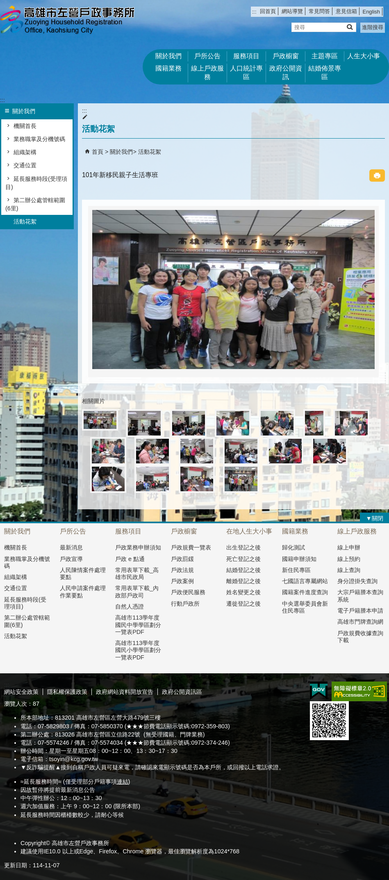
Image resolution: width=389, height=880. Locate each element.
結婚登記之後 (243, 570)
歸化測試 (293, 547)
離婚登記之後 (243, 581)
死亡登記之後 (243, 559)
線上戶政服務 (207, 72)
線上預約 (348, 559)
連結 (122, 781)
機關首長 (25, 126)
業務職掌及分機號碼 (39, 139)
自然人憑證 (129, 606)
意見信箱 (346, 11)
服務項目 (246, 55)
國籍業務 (168, 68)
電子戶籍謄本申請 (360, 610)
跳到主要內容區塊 (4, 4)
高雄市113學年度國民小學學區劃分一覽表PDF (138, 650)
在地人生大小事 (249, 531)
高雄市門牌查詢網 (360, 621)
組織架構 (25, 152)
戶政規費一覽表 (191, 547)
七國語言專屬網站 (305, 581)
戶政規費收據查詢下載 (360, 636)
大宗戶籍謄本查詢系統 (360, 595)
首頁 (97, 151)
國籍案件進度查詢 (305, 592)
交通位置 (25, 165)
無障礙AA (359, 691)
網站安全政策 (21, 691)
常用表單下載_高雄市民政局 (137, 573)
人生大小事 (363, 55)
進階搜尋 (372, 27)
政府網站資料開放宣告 (124, 691)
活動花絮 (25, 221)
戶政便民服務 (188, 592)
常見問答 (319, 11)
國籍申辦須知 (299, 559)
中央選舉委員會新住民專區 (305, 607)
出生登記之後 (243, 547)
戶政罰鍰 (182, 559)
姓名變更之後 (243, 592)
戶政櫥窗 (286, 55)
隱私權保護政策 (67, 691)
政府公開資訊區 (182, 691)
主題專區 (325, 55)
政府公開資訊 (285, 72)
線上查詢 (348, 570)
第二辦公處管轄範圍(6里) (35, 204)
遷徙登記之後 (243, 603)
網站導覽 (292, 11)
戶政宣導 (71, 559)
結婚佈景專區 (324, 72)
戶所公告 (207, 55)
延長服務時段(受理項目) (36, 183)
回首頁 (268, 11)
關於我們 (168, 55)
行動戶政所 (185, 603)
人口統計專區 (246, 72)
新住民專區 (296, 570)
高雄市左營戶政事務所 (69, 21)
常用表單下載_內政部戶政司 (137, 591)
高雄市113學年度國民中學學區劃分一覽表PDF (138, 624)
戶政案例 (182, 581)
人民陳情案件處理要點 (83, 573)
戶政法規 (182, 570)
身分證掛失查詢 (357, 581)
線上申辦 (348, 547)
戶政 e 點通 (130, 559)
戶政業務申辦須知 (138, 547)
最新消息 (71, 547)
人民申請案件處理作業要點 (83, 591)
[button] (349, 27)
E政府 (319, 691)
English (371, 12)
